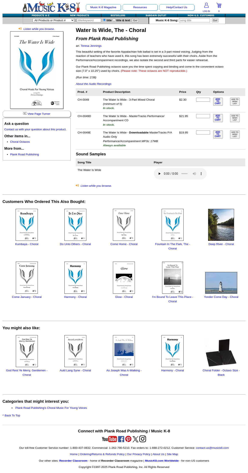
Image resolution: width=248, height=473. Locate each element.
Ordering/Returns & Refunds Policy (102, 454)
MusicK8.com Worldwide (162, 460)
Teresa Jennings (91, 45)
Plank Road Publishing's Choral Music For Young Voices (51, 407)
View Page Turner (36, 114)
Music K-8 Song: (184, 20)
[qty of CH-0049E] (203, 133)
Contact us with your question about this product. (35, 129)
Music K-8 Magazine (103, 7)
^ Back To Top (11, 415)
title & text (121, 20)
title (107, 20)
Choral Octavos (20, 141)
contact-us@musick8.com (212, 447)
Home (73, 454)
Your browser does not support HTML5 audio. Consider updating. (180, 173)
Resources (140, 7)
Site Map (172, 454)
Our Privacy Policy (138, 454)
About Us (158, 454)
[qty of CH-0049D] (203, 116)
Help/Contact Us (176, 7)
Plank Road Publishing (24, 154)
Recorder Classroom (73, 460)
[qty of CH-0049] (203, 100)
